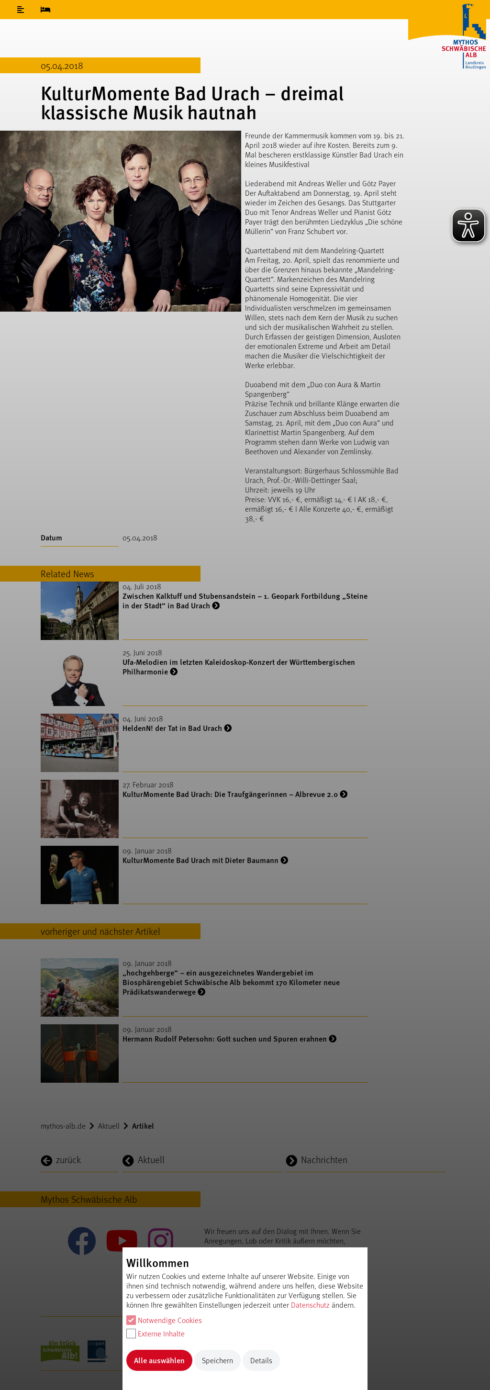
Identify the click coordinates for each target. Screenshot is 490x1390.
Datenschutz (310, 1305)
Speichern (217, 1360)
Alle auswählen (159, 1360)
